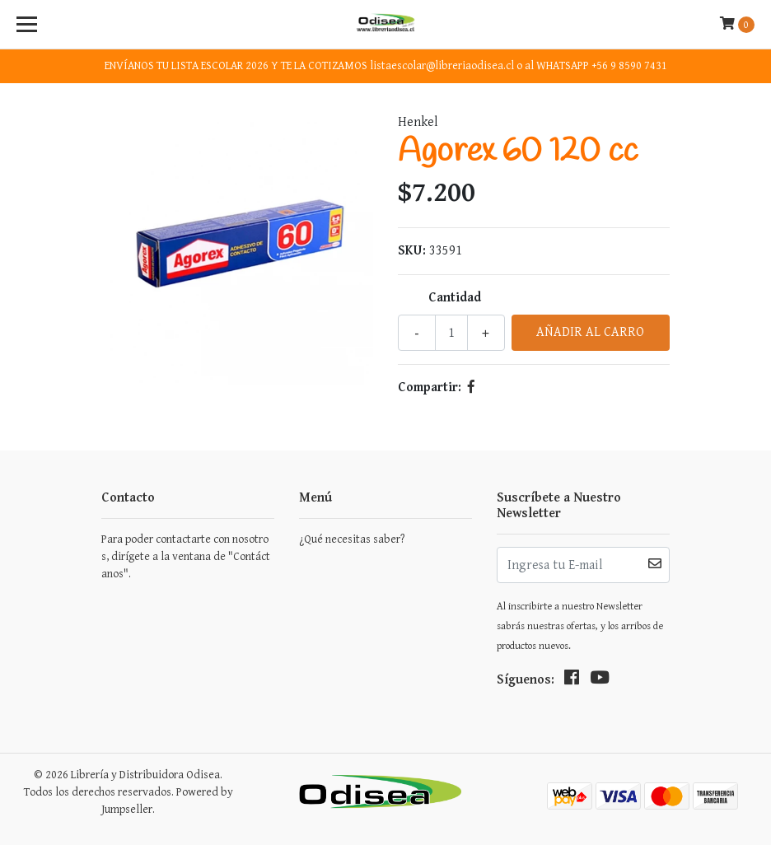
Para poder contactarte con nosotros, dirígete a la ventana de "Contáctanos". (185, 557)
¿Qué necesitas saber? (351, 539)
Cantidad (454, 298)
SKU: (412, 251)
